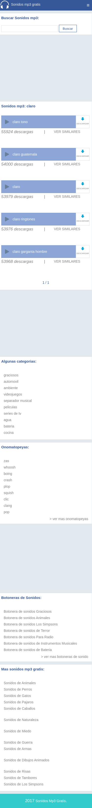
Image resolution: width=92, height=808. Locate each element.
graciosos (11, 375)
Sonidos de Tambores (20, 778)
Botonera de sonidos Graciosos (28, 611)
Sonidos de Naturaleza (21, 720)
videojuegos (13, 394)
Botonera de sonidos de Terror (27, 631)
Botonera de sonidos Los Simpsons (31, 624)
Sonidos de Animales (20, 683)
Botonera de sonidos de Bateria (28, 650)
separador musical (18, 401)
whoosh (9, 467)
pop (6, 512)
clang (8, 506)
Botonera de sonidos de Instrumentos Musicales (40, 643)
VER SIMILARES (67, 132)
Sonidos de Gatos (17, 696)
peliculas (10, 407)
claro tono (20, 122)
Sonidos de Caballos (19, 708)
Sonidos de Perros (18, 689)
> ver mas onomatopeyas (69, 519)
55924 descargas (17, 131)
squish (8, 493)
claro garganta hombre (30, 252)
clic (6, 499)
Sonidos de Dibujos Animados (26, 760)
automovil (11, 381)
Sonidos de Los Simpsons (23, 784)
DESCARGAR (83, 124)
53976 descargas (17, 229)
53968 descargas (17, 261)
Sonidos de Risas (17, 771)
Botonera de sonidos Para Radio (28, 637)
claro (16, 187)
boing (8, 474)
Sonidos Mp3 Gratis (51, 801)
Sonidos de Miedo (17, 731)
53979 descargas (17, 196)
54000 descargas (17, 164)
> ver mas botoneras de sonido (64, 657)
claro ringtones (24, 219)
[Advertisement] (46, 61)
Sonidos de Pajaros (18, 702)
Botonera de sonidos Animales (27, 618)
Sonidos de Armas (18, 749)
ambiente (11, 388)
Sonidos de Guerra (18, 742)
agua (7, 420)
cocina (8, 433)
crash (8, 480)
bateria (9, 426)
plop (7, 486)
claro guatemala (25, 154)
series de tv (12, 413)
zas (6, 461)
